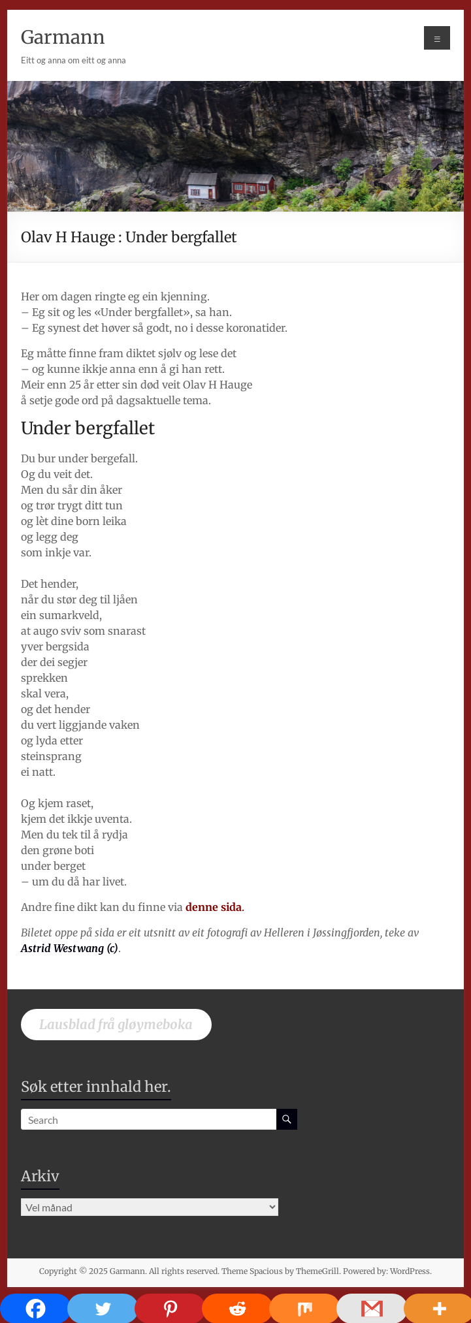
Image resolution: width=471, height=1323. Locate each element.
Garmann (63, 37)
